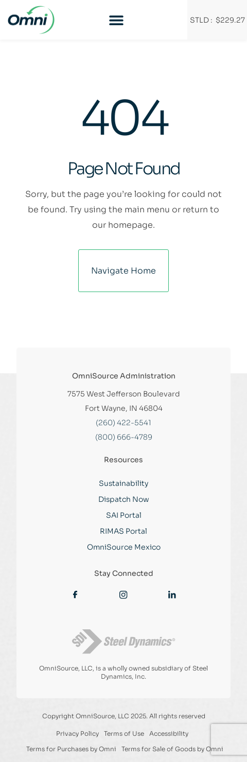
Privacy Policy (77, 733)
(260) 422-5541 (123, 422)
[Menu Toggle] (116, 20)
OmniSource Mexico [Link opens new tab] (124, 547)
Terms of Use (124, 733)
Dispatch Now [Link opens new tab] (123, 499)
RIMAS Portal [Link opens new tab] (123, 531)
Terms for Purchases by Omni (71, 749)
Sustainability (123, 483)
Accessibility (168, 733)
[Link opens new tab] (75, 594)
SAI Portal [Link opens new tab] (124, 515)
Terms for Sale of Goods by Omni (172, 749)
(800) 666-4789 (123, 437)
